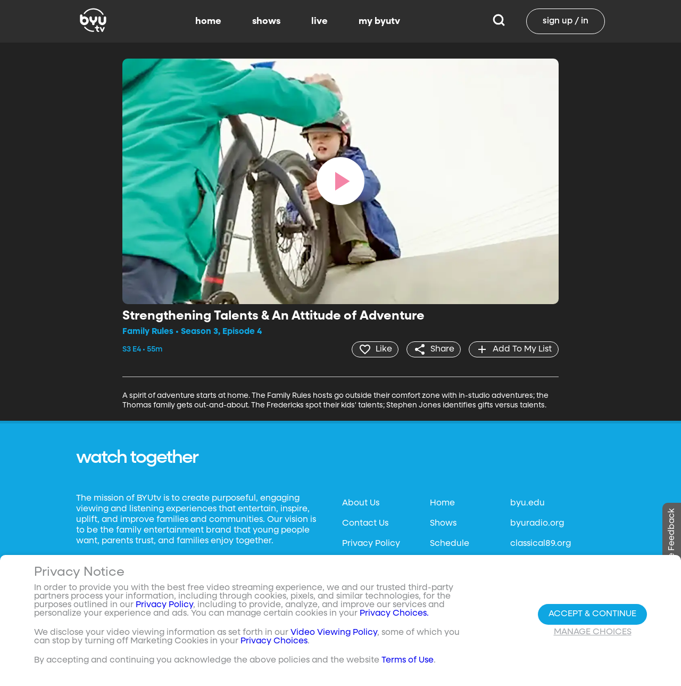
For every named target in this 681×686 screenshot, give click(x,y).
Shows (443, 523)
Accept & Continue (592, 614)
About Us (360, 503)
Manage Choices (593, 632)
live (319, 21)
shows (266, 21)
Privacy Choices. (394, 613)
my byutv (379, 21)
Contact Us (365, 523)
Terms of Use (407, 660)
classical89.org (540, 544)
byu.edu (527, 503)
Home (442, 503)
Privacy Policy (371, 544)
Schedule (449, 544)
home (208, 21)
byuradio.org (537, 523)
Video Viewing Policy (333, 632)
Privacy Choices (274, 641)
